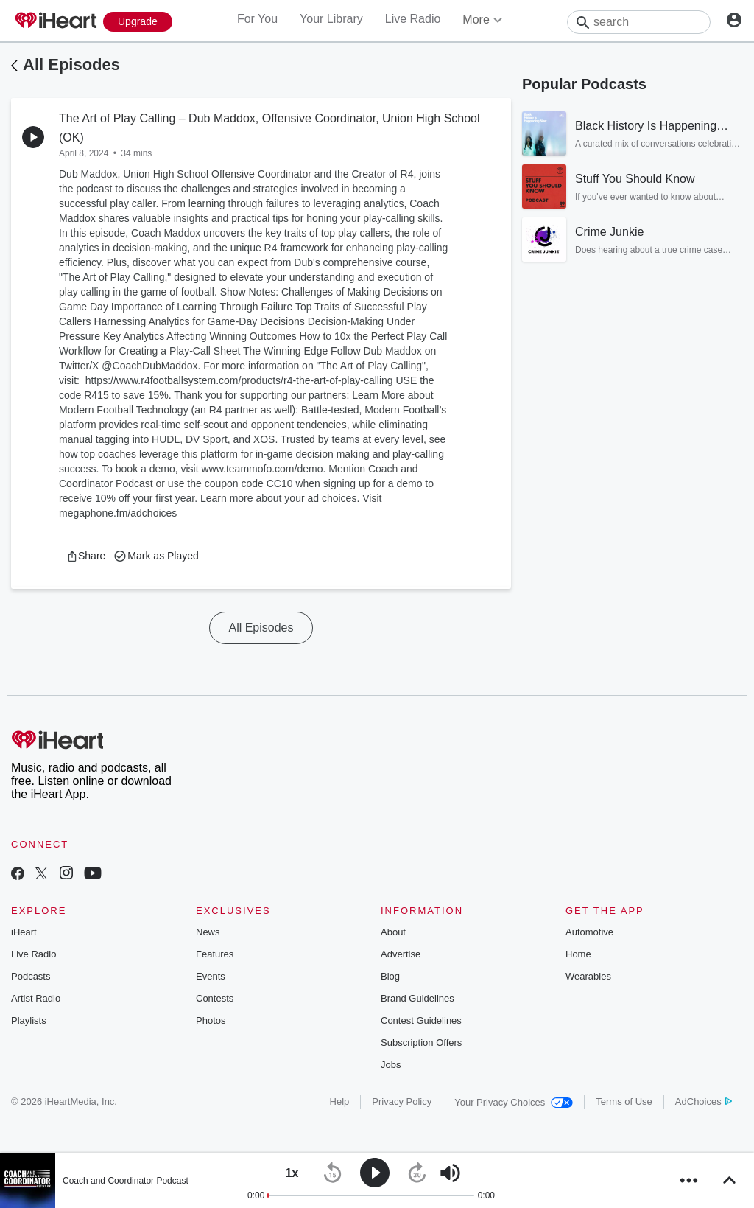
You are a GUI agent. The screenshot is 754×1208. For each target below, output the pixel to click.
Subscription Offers (421, 1042)
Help (340, 1101)
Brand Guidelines (417, 998)
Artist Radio (35, 998)
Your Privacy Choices (513, 1102)
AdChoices (703, 1101)
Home (578, 954)
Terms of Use (624, 1101)
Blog (390, 976)
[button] (86, 555)
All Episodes (71, 64)
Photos (210, 1020)
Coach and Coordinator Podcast (125, 1181)
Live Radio (413, 19)
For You (257, 19)
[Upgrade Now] (137, 22)
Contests (214, 998)
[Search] (639, 22)
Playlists (28, 1020)
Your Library (331, 19)
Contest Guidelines (421, 1020)
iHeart (24, 932)
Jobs (391, 1064)
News (208, 932)
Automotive (589, 932)
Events (210, 976)
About (393, 932)
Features (214, 954)
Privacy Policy (401, 1101)
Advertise (400, 954)
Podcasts (30, 976)
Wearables (588, 976)
